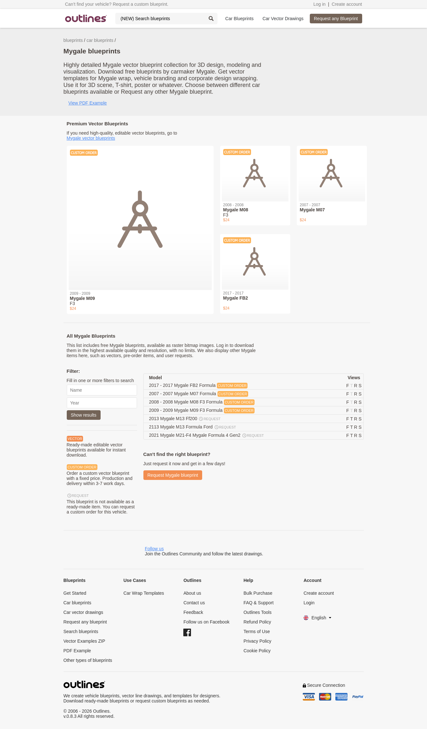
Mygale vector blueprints (91, 138)
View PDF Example (87, 103)
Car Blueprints (239, 18)
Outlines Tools (257, 612)
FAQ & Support (258, 602)
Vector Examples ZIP (84, 641)
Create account (347, 4)
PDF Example (77, 650)
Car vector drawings (83, 612)
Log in (319, 4)
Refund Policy (257, 621)
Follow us (154, 548)
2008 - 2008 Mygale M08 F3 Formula (202, 402)
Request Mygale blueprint (173, 475)
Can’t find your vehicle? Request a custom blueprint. (117, 4)
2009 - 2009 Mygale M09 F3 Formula (202, 410)
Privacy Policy (257, 641)
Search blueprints (81, 631)
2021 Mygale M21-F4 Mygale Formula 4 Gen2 (206, 435)
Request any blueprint (85, 621)
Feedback (193, 612)
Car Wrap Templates (143, 593)
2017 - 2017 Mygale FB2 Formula (198, 385)
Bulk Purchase (257, 593)
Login (308, 602)
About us (192, 593)
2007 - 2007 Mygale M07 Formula (198, 394)
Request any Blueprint (336, 18)
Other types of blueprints (88, 660)
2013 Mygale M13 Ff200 (185, 419)
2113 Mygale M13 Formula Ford (193, 427)
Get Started (75, 593)
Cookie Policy (257, 650)
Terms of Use (256, 631)
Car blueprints (77, 602)
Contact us (194, 602)
